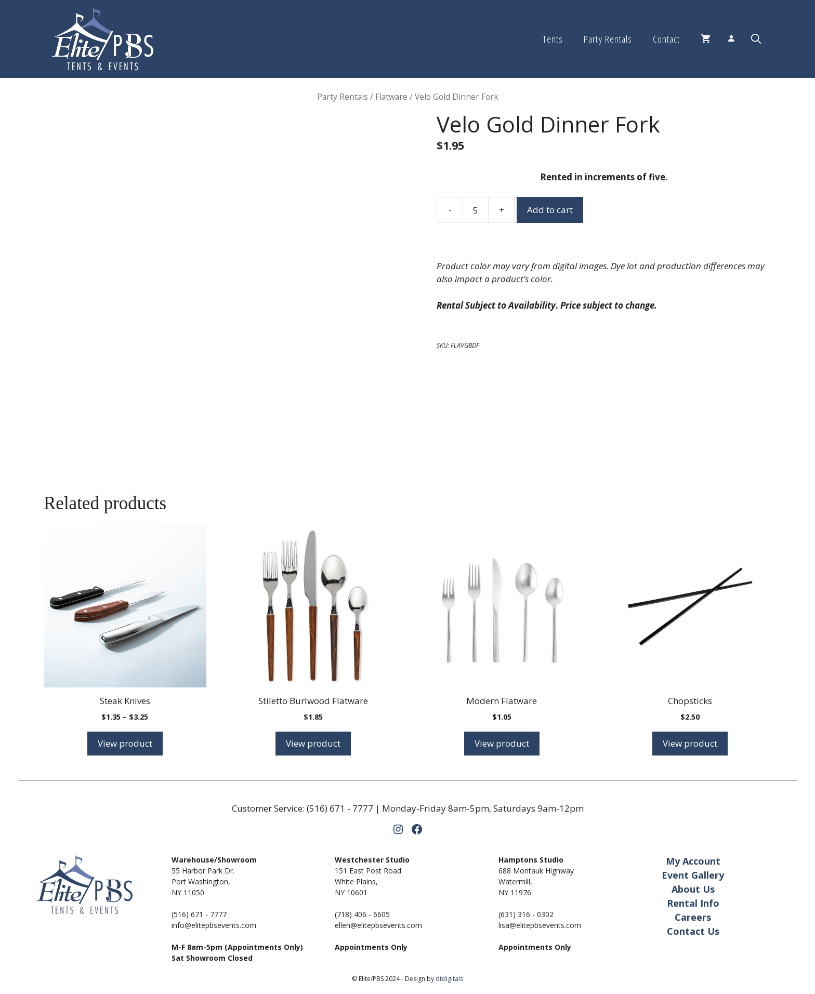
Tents (553, 39)
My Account (693, 861)
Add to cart (550, 210)
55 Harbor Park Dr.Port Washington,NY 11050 (203, 881)
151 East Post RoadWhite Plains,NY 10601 (368, 881)
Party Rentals (608, 39)
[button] (756, 39)
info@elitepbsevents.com (214, 925)
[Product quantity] (476, 210)
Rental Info (693, 903)
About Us (693, 889)
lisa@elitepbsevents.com (539, 925)
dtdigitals (449, 978)
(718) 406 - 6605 (362, 914)
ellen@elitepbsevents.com (378, 925)
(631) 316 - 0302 (526, 914)
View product (125, 743)
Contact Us (693, 931)
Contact (666, 39)
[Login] (731, 39)
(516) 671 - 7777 (340, 808)
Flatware (391, 96)
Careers (693, 917)
